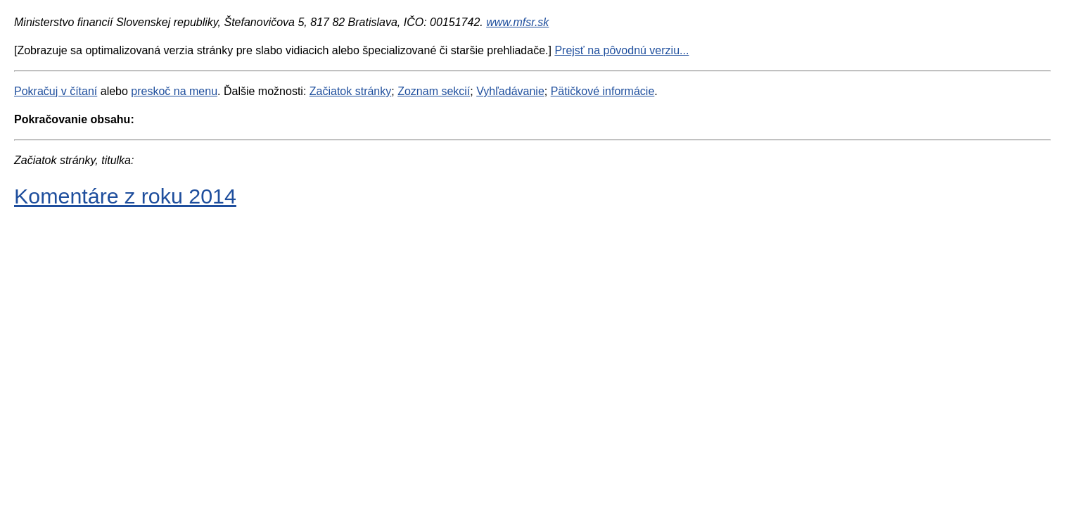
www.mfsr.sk (517, 22)
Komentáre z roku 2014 (125, 196)
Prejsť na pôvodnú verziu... (621, 50)
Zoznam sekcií (433, 91)
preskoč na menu (174, 91)
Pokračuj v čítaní (55, 91)
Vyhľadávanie (510, 91)
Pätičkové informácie (603, 91)
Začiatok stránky (350, 91)
